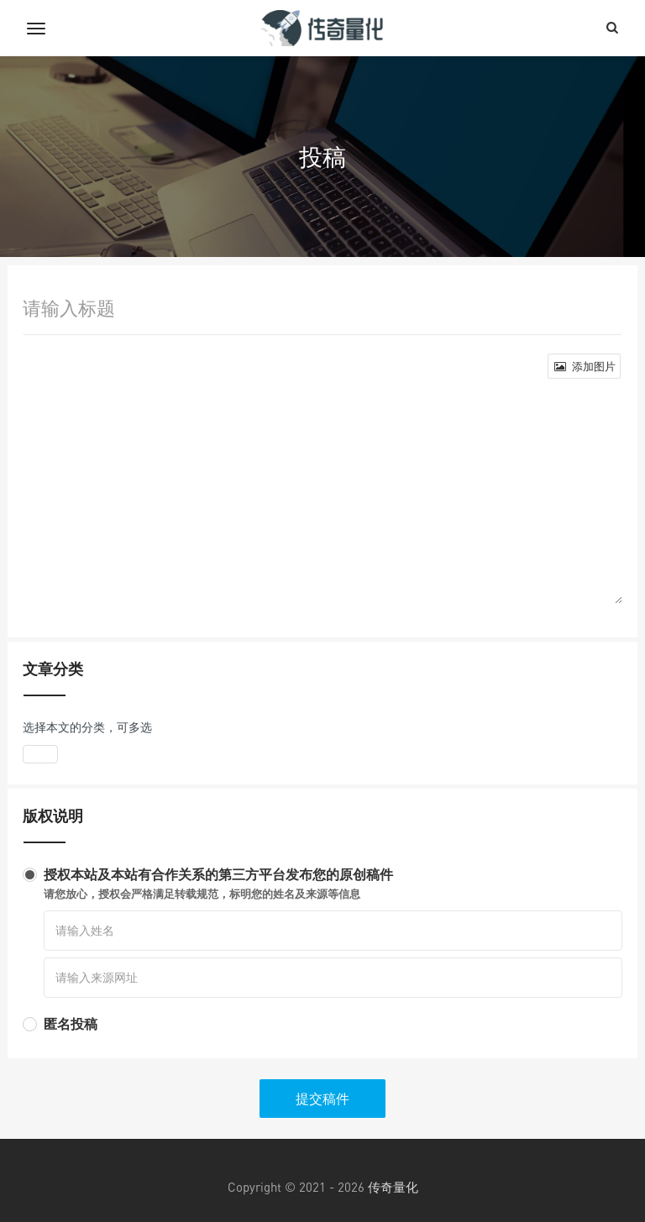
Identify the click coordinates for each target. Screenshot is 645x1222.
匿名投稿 (70, 1023)
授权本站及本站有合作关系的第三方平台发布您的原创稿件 (333, 884)
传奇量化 (393, 1186)
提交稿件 (322, 1098)
